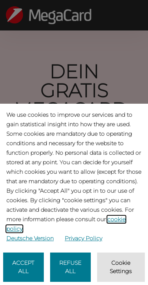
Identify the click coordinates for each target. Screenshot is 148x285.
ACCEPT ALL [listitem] (23, 267)
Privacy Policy (83, 238)
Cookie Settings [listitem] (121, 267)
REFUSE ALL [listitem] (70, 267)
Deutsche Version (30, 238)
